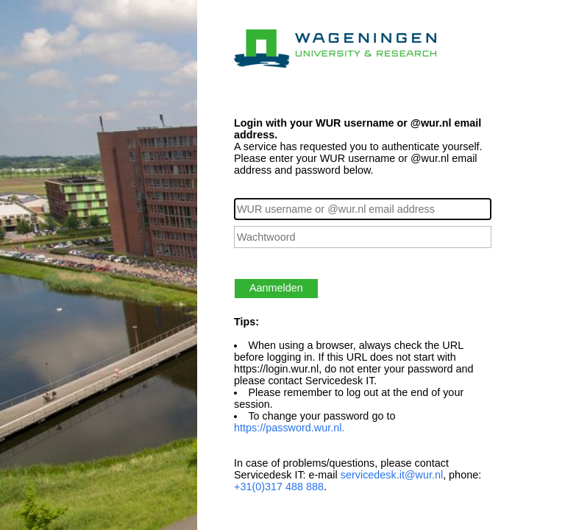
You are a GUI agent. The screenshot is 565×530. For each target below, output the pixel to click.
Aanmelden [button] (276, 288)
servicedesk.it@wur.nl (392, 475)
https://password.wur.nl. (289, 428)
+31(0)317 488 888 (279, 486)
